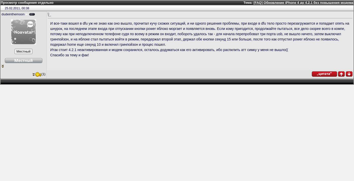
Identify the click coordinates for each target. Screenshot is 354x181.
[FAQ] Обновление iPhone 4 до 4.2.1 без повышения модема (303, 3)
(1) (38, 74)
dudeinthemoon (13, 14)
